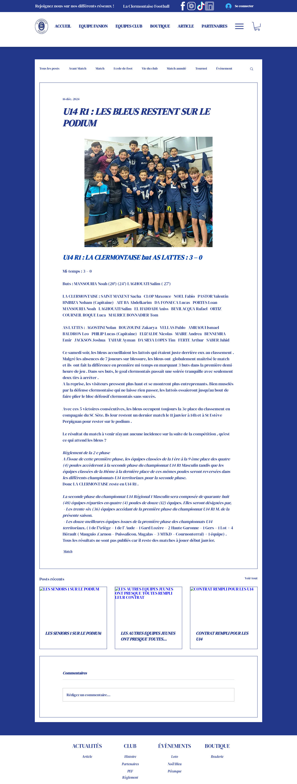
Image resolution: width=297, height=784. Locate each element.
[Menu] (239, 26)
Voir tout (251, 578)
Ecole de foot (123, 68)
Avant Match (77, 68)
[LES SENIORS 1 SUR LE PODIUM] (73, 606)
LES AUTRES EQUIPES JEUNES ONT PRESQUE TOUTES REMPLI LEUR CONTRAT (148, 636)
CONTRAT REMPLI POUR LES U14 (222, 636)
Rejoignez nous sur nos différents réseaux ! (74, 6)
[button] (257, 26)
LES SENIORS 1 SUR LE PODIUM (73, 633)
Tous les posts (49, 68)
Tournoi (201, 68)
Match (100, 68)
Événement (224, 68)
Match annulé (176, 68)
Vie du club (150, 68)
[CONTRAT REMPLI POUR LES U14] (223, 606)
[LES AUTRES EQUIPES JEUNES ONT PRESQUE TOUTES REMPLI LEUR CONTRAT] (148, 606)
